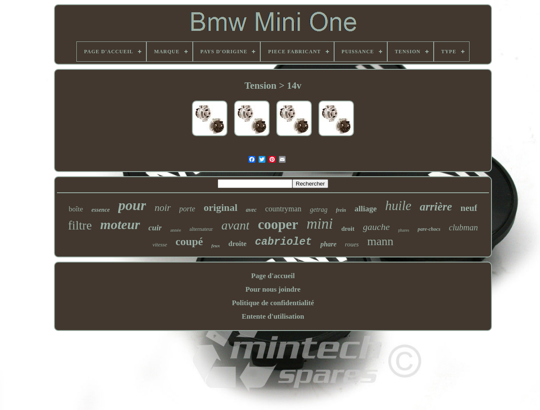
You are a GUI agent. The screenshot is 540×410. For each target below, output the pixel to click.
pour (132, 205)
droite (237, 244)
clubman (463, 227)
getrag (318, 209)
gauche (376, 226)
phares (403, 230)
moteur (120, 224)
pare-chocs (429, 229)
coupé (189, 241)
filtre (80, 225)
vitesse (159, 244)
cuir (155, 227)
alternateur (201, 229)
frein (341, 210)
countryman (283, 209)
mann (380, 241)
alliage (365, 208)
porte (187, 209)
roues (352, 244)
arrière (436, 206)
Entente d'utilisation (273, 316)
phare (328, 244)
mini (320, 224)
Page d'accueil (272, 276)
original (221, 207)
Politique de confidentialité (273, 303)
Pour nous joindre (273, 289)
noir (162, 207)
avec (251, 210)
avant (235, 225)
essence (101, 210)
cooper (278, 224)
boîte (76, 209)
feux (215, 245)
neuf (469, 208)
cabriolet (283, 242)
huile (398, 205)
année (175, 229)
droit (347, 228)
